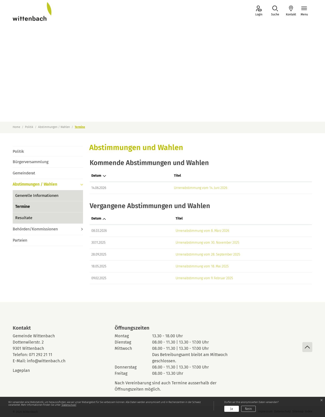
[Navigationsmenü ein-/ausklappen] (304, 11)
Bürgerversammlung (30, 161)
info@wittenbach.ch (46, 360)
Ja (231, 409)
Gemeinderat (24, 173)
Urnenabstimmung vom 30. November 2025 (167, 242)
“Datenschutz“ (68, 404)
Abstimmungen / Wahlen (35, 184)
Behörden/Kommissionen (35, 229)
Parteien (20, 240)
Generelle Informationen (36, 195)
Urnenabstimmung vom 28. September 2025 (168, 254)
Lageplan (25, 370)
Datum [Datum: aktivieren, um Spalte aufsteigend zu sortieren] (96, 218)
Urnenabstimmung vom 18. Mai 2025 (162, 266)
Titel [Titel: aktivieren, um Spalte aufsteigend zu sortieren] (139, 175)
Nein (248, 409)
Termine (26, 208)
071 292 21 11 (40, 354)
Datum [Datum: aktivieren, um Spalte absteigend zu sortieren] (96, 175)
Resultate (23, 217)
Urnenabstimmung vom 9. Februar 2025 (164, 278)
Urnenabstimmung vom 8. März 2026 (162, 231)
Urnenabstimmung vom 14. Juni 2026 (162, 188)
